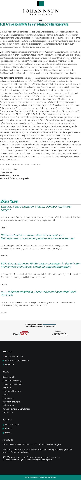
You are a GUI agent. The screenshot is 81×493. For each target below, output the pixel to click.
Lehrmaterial (8, 398)
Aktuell (5, 394)
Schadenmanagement (12, 384)
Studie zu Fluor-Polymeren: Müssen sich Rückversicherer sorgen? (31, 444)
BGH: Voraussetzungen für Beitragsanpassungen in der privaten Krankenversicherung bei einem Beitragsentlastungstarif (31, 458)
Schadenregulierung (11, 380)
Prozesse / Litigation (11, 391)
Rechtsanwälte (9, 377)
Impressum (7, 412)
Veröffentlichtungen (11, 401)
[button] (40, 20)
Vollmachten (8, 405)
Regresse (6, 387)
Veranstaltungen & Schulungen (16, 409)
